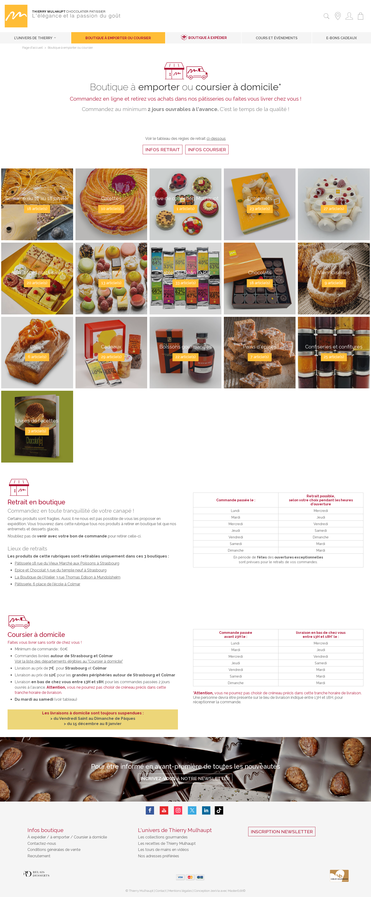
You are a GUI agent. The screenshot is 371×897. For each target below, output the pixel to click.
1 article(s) (185, 213)
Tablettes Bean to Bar (185, 272)
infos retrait (162, 149)
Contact (160, 891)
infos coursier (207, 149)
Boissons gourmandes (185, 346)
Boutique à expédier (207, 38)
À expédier (37, 837)
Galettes (111, 198)
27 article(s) (334, 209)
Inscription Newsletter (282, 831)
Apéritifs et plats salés (37, 272)
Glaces (334, 198)
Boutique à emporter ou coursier (118, 38)
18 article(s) (37, 213)
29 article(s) (111, 357)
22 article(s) (185, 357)
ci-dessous (216, 138)
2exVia (216, 891)
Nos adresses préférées (158, 856)
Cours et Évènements (276, 38)
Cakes (37, 346)
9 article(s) (334, 283)
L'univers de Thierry (35, 38)
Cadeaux (111, 346)
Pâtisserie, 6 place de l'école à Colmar (47, 584)
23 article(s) (260, 209)
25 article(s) (334, 357)
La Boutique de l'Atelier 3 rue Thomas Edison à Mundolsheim (67, 577)
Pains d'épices (259, 346)
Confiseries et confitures (334, 346)
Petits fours (111, 272)
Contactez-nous (41, 843)
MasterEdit (235, 891)
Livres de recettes (37, 420)
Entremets (259, 198)
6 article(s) (37, 357)
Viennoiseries (334, 272)
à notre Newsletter (185, 778)
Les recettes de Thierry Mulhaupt (167, 843)
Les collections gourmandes (163, 837)
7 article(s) (260, 357)
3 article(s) (37, 431)
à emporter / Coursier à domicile (78, 837)
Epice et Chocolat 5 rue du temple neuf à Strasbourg (60, 570)
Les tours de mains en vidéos (163, 849)
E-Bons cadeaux (341, 38)
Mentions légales (180, 891)
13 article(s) (111, 283)
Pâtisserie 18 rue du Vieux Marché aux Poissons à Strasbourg (67, 563)
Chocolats (260, 272)
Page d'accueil (32, 47)
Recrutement (38, 856)
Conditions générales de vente (53, 849)
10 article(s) (111, 209)
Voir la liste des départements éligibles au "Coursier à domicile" (69, 661)
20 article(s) (37, 283)
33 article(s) (185, 283)
